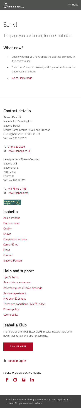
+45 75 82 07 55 (17, 188)
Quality (7, 228)
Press (6, 250)
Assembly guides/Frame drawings (22, 288)
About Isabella (11, 218)
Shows (7, 234)
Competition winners (15, 239)
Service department (14, 293)
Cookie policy (10, 314)
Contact (8, 255)
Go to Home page (22, 78)
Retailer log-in (17, 361)
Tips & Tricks (10, 277)
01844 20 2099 (16, 146)
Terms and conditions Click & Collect (24, 304)
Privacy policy (11, 309)
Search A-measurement (17, 282)
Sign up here (18, 346)
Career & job (10, 244)
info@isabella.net (18, 193)
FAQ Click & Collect (14, 298)
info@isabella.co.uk (19, 151)
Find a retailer (11, 223)
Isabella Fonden (12, 260)
